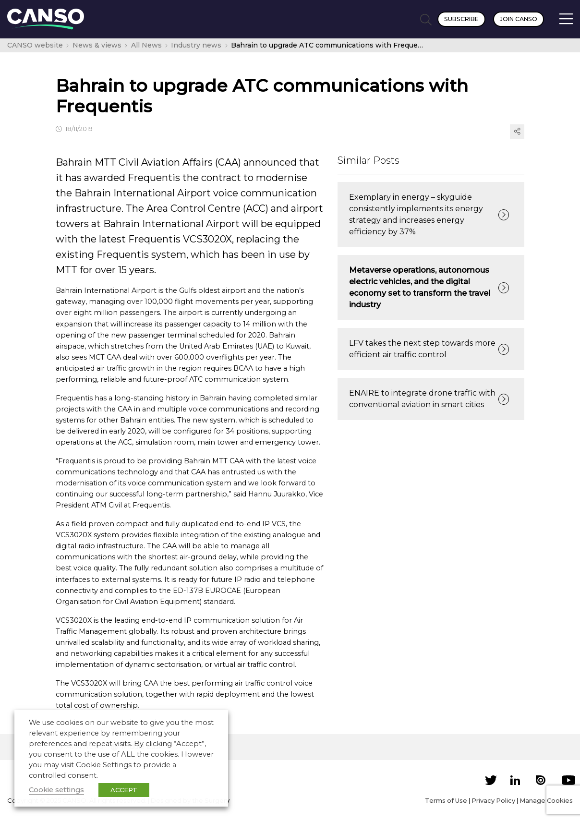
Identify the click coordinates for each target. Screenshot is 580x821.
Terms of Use (446, 800)
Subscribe (461, 19)
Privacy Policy (493, 800)
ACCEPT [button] (123, 790)
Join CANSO (518, 19)
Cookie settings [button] (56, 789)
